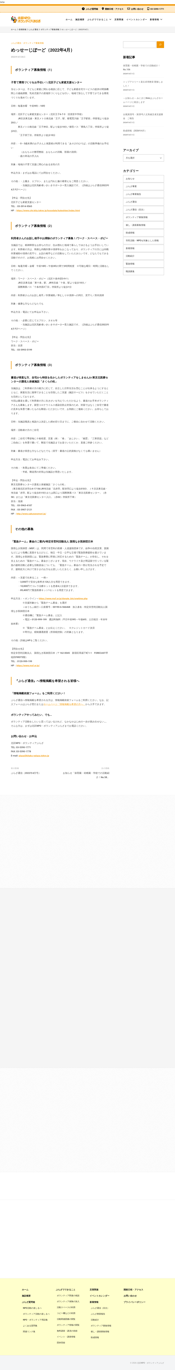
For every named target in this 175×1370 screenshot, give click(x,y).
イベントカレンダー (136, 19)
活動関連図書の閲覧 (66, 1319)
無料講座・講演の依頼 (67, 1331)
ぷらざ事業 (131, 186)
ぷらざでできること (97, 19)
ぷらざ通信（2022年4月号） (26, 773)
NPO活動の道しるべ (32, 1308)
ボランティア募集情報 (33, 43)
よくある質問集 (30, 1325)
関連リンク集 (29, 1331)
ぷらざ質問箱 (92, 9)
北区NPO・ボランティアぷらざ (150, 1363)
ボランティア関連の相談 (68, 1295)
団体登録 (61, 1342)
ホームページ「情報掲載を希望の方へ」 (64, 704)
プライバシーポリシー (134, 1302)
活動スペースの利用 (66, 1307)
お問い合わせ (137, 9)
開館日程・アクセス (114, 9)
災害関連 (119, 19)
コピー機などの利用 (66, 1313)
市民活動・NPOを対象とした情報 (142, 240)
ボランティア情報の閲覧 (68, 1325)
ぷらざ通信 (16, 43)
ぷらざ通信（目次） (135, 209)
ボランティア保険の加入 (68, 1301)
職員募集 (130, 271)
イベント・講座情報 (66, 1337)
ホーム (69, 19)
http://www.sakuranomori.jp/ (31, 513)
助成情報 (130, 232)
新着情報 (154, 19)
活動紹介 (130, 256)
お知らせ (130, 178)
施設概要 (80, 19)
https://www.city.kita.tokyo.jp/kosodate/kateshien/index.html (48, 210)
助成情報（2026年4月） (135, 130)
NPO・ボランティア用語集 (35, 1320)
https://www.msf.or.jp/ (28, 665)
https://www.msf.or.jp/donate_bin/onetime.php (63, 598)
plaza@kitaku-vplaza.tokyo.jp (34, 755)
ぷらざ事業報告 (133, 194)
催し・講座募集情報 (135, 225)
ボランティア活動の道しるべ (36, 1314)
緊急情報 (130, 263)
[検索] (160, 44)
